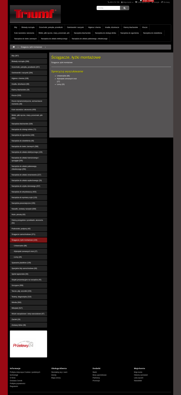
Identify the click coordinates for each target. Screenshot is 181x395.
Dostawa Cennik (16, 381)
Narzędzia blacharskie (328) (22, 124)
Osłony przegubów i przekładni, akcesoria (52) (27, 221)
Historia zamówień (141, 375)
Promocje (96, 381)
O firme (12, 378)
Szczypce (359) (17, 285)
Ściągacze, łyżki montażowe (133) (24, 240)
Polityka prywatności (17, 384)
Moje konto (138, 372)
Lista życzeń (138, 378)
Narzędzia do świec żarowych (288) (25, 146)
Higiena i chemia (94, 27)
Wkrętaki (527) (17, 308)
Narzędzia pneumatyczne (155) (23, 203)
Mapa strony (56, 378)
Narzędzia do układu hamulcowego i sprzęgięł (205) (25, 159)
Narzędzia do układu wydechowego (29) (27, 180)
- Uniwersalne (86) (19, 246)
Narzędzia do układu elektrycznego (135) (27, 152)
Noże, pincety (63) (18, 215)
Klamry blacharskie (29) (20, 90)
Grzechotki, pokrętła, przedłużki (51, 27)
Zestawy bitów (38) (19, 325)
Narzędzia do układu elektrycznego (54, 39)
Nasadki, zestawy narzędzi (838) (24, 209)
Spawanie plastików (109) (21, 263)
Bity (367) (15, 56)
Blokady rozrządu (28, 27)
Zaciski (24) (16, 319)
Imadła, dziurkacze (112, 27)
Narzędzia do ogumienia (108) (23, 135)
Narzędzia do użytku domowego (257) (26, 186)
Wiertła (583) (16, 302)
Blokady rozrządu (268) (20, 61)
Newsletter (138, 381)
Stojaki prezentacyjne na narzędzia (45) (26, 280)
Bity (15, 27)
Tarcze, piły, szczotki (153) (21, 291)
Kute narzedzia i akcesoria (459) (24, 110)
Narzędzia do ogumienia (129, 33)
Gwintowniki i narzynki (75, 27)
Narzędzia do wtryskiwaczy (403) (24, 192)
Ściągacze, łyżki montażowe (31, 47)
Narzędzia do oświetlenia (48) (23, 141)
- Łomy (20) (17, 257)
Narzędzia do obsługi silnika (105, 33)
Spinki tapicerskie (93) (20, 274)
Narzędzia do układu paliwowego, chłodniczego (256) (24, 167)
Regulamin (14, 386)
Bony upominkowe (99, 375)
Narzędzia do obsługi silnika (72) (24, 129)
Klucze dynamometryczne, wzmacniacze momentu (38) (27, 102)
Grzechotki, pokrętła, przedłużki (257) (26, 67)
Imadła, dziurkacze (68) (20, 84)
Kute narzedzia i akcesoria (24, 33)
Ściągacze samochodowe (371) (23, 234)
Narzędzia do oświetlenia (152, 33)
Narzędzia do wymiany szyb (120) (24, 197)
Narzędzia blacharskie (82, 33)
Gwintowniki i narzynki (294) (22, 73)
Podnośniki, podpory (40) (21, 229)
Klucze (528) (16, 95)
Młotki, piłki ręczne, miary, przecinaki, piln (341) (27, 116)
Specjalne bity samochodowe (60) (24, 268)
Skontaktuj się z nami (59, 372)
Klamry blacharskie (131, 27)
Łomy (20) (61, 84)
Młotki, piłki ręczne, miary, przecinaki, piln (54, 33)
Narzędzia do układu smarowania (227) (26, 175)
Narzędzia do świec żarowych (25, 39)
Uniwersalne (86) (63, 76)
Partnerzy (96, 378)
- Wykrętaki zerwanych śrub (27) (24, 251)
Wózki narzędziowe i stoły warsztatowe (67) (28, 314)
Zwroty (53, 375)
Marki (95, 372)
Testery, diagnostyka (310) (21, 297)
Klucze (144, 27)
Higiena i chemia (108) (20, 78)
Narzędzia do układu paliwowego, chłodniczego (89, 39)
